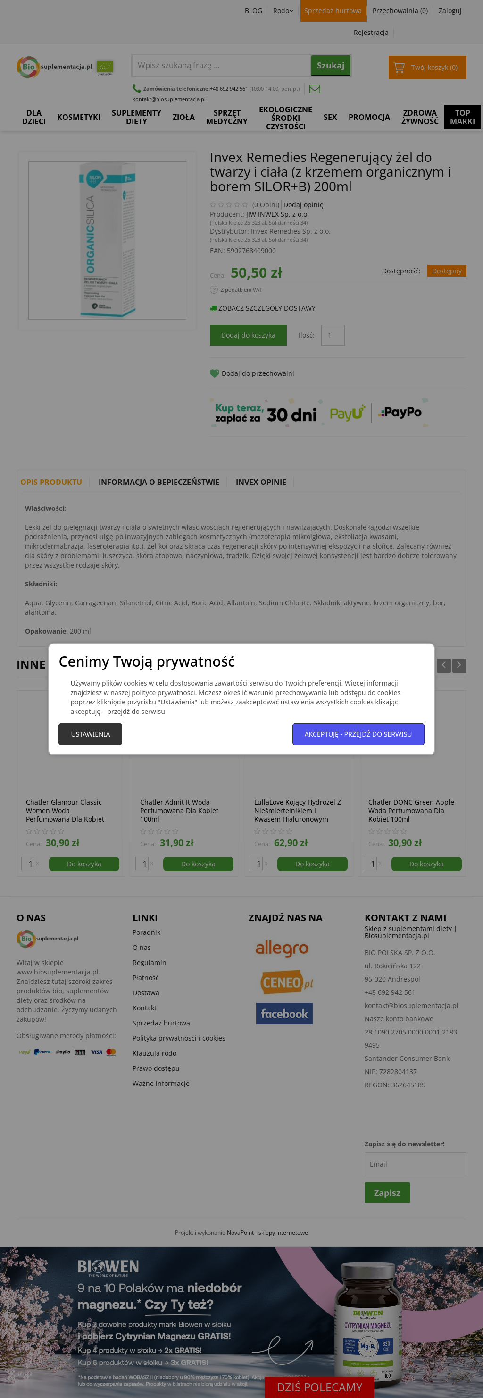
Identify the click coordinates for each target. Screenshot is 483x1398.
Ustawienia (90, 733)
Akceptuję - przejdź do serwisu (358, 733)
